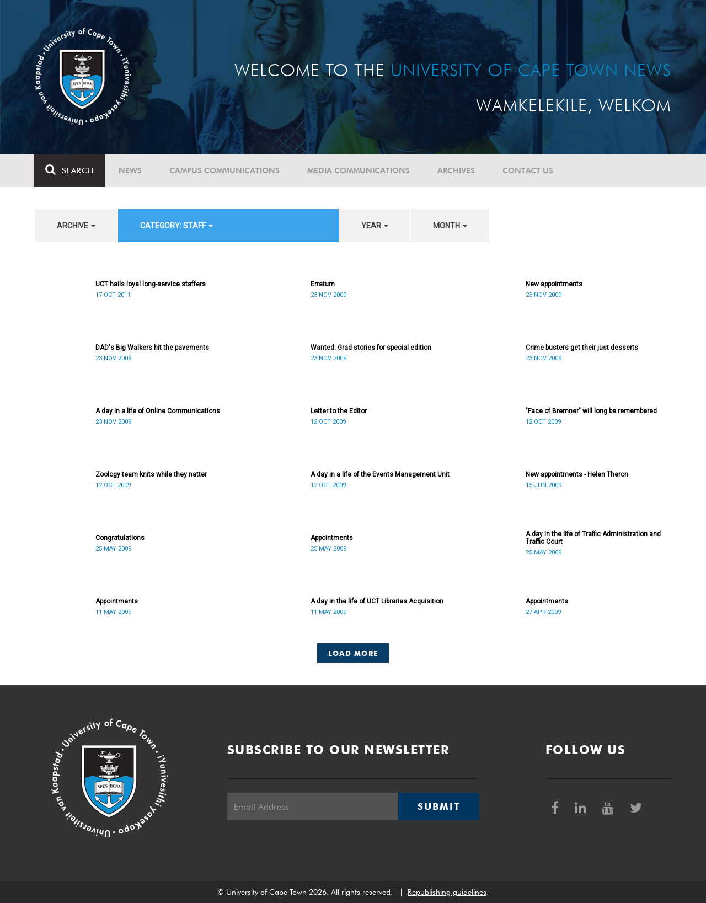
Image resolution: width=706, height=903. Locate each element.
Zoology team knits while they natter (151, 474)
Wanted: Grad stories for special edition (371, 347)
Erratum (323, 284)
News (130, 170)
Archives (456, 170)
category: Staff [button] (176, 225)
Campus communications (225, 170)
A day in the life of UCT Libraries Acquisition (377, 601)
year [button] (374, 225)
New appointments (554, 284)
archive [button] (76, 225)
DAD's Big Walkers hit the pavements (152, 347)
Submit (438, 806)
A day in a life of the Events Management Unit (380, 474)
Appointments (332, 538)
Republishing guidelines (447, 892)
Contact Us (528, 170)
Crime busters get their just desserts (582, 347)
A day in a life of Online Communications (157, 411)
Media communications (359, 170)
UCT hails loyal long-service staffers (150, 284)
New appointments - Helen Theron (577, 474)
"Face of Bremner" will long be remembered (591, 411)
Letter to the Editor (339, 411)
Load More (353, 653)
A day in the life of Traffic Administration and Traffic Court (593, 538)
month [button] (450, 225)
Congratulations (120, 538)
